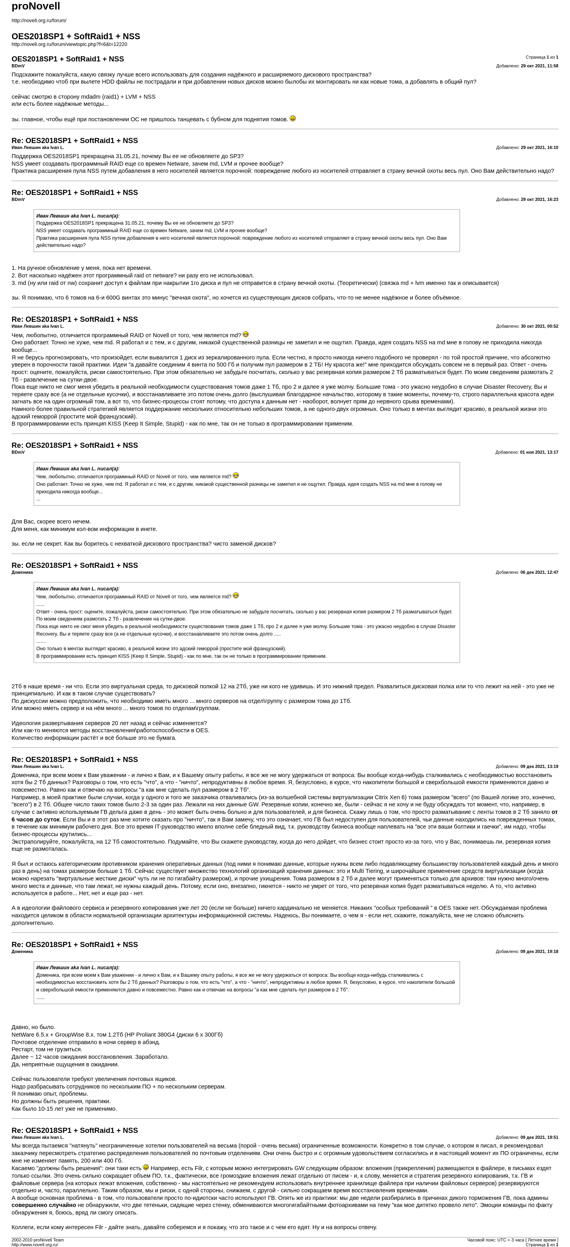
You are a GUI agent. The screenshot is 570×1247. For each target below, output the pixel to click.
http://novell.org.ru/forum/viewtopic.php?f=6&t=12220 (69, 44)
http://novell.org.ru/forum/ (38, 20)
